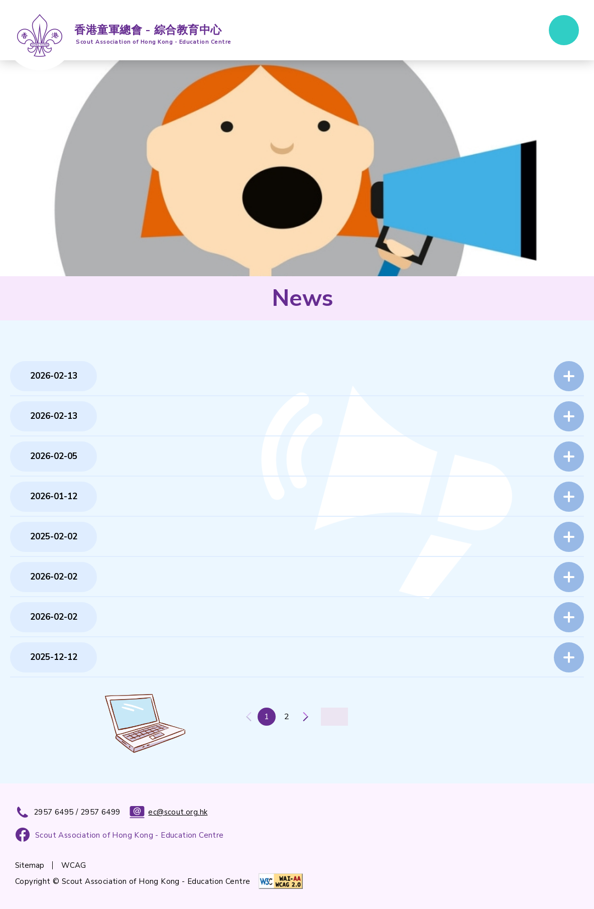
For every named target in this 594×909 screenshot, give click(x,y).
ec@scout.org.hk (168, 812)
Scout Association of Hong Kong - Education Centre (129, 835)
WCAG (73, 865)
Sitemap (29, 865)
